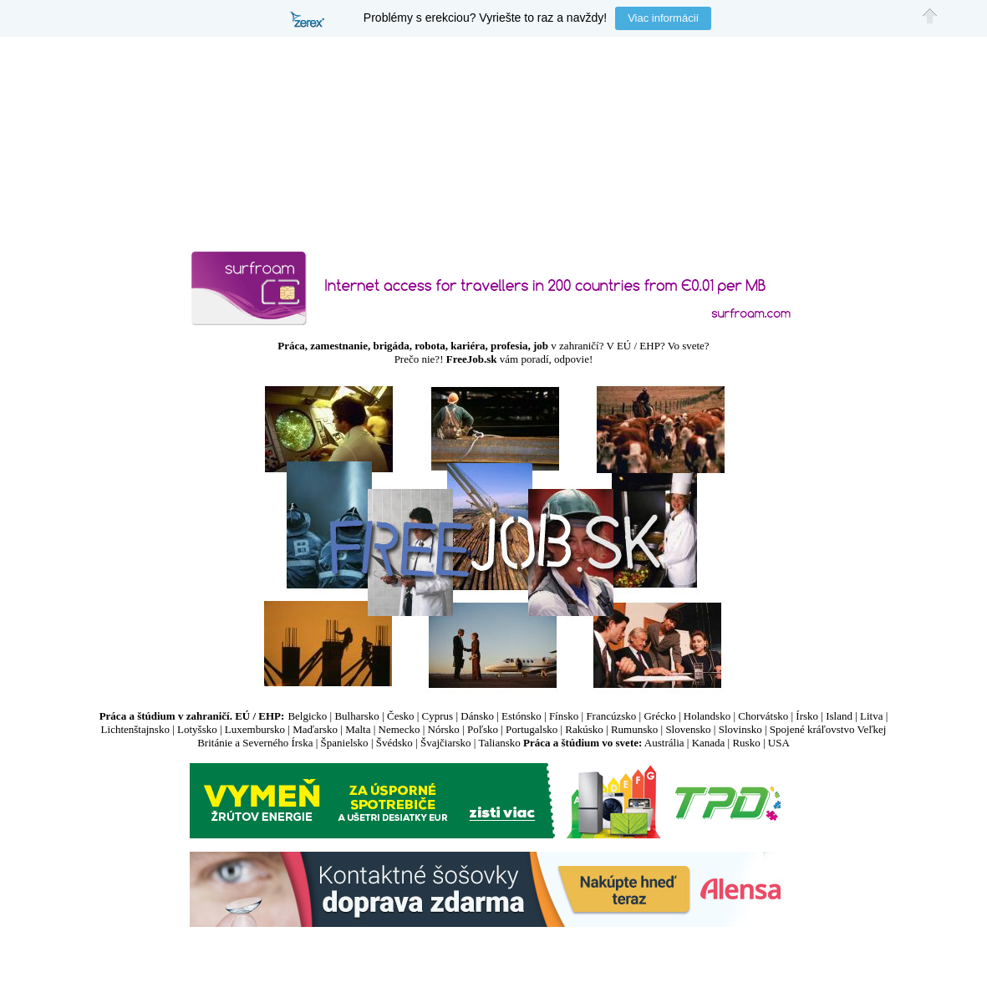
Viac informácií (663, 18)
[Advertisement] (494, 957)
